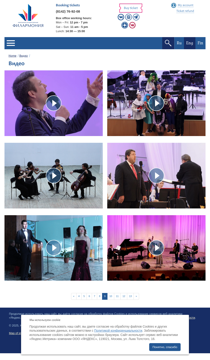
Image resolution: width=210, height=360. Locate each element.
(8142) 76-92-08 (68, 11)
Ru (179, 43)
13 (130, 296)
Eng (189, 43)
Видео (23, 56)
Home (12, 56)
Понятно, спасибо (165, 347)
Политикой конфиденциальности (118, 330)
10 (110, 296)
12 (123, 296)
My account (185, 5)
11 (117, 296)
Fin (200, 43)
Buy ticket (131, 8)
